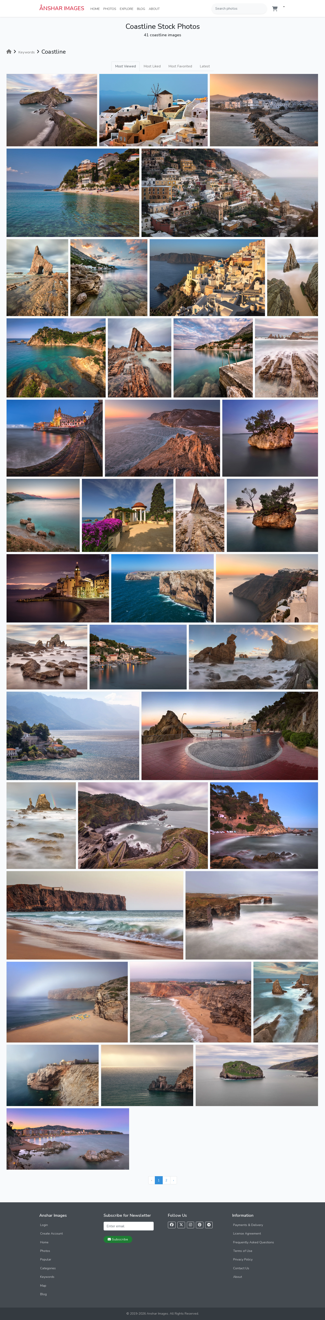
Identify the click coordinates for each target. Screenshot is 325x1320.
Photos (110, 8)
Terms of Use (242, 1251)
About (155, 8)
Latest (205, 66)
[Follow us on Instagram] (190, 1225)
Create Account (51, 1233)
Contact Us (241, 1268)
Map (43, 1285)
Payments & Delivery (248, 1225)
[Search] (263, 8)
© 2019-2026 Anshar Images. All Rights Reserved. (162, 1313)
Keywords (47, 1277)
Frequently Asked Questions (253, 1242)
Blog (142, 8)
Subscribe (118, 1239)
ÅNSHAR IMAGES (61, 8)
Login (44, 1225)
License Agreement (247, 1233)
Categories (48, 1268)
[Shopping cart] (275, 9)
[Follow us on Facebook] (172, 1225)
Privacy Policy (243, 1259)
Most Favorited (180, 66)
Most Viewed (125, 66)
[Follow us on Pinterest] (199, 1225)
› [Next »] (173, 1180)
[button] (282, 7)
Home (96, 8)
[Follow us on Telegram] (209, 1225)
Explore (127, 8)
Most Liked (152, 66)
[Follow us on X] (181, 1225)
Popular (45, 1259)
